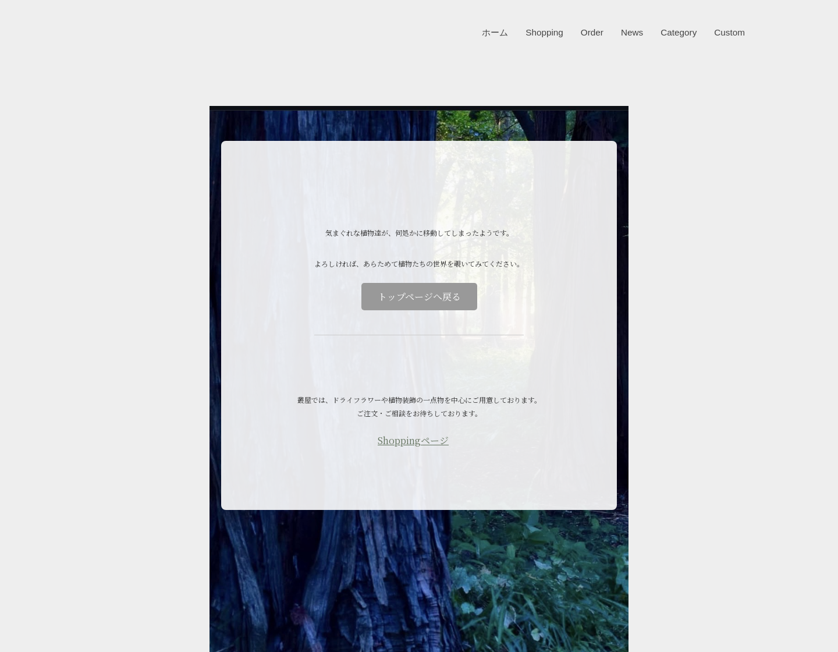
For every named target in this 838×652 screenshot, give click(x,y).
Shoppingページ (413, 440)
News (632, 32)
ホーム (495, 32)
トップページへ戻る (419, 296)
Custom (729, 32)
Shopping (544, 32)
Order (592, 32)
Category (679, 32)
